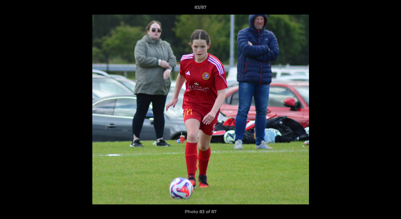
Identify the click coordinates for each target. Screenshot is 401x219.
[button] (390, 9)
